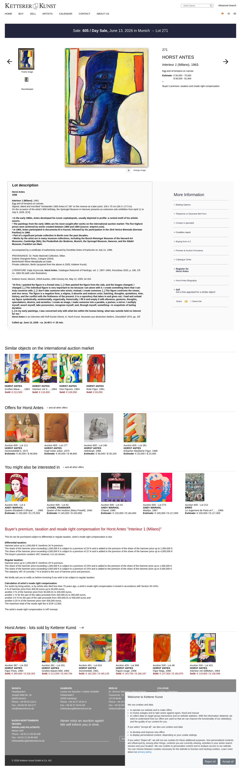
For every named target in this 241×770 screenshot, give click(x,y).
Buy (21, 13)
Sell (33, 13)
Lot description (25, 185)
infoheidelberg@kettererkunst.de (28, 741)
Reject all (210, 761)
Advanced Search (227, 5)
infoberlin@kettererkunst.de (122, 708)
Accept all (228, 761)
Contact (84, 13)
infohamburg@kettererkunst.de (75, 708)
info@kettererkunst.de (23, 708)
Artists (47, 13)
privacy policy (144, 752)
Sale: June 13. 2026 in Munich (112, 31)
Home (8, 13)
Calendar (65, 13)
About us (103, 13)
